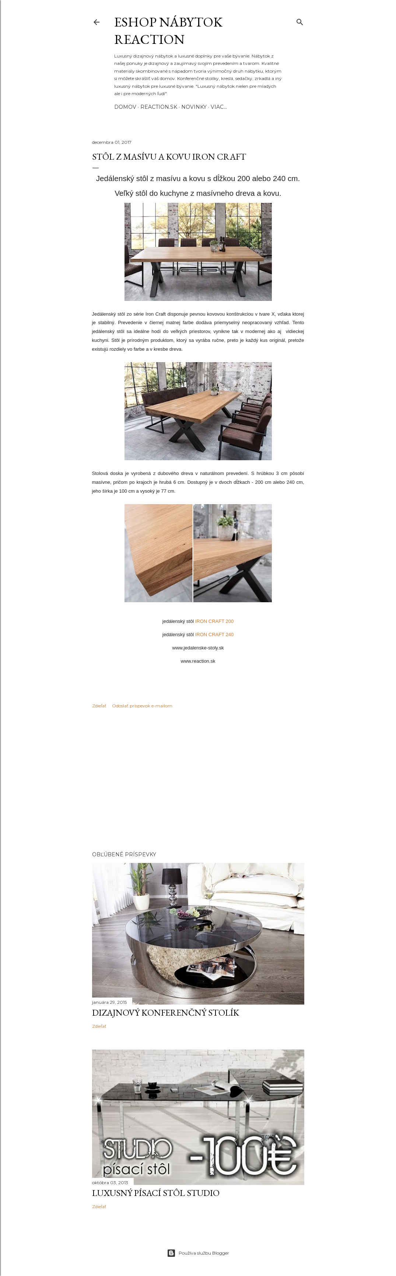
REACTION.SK (158, 107)
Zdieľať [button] (99, 705)
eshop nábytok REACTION (168, 30)
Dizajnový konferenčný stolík (165, 1012)
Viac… (219, 107)
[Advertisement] (198, 781)
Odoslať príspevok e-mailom (142, 705)
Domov (125, 107)
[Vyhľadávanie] (299, 20)
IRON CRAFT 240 (214, 634)
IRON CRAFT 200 (214, 621)
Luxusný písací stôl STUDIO (156, 1193)
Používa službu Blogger (198, 1253)
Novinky (194, 107)
